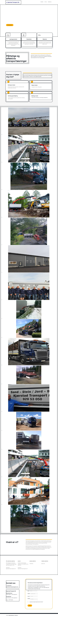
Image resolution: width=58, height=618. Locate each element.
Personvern (16, 615)
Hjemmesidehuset (11, 615)
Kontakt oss (49, 1)
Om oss (46, 1)
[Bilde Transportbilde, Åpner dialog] (29, 134)
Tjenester (42, 1)
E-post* (29, 596)
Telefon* (29, 593)
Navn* (28, 590)
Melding (29, 598)
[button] (9, 25)
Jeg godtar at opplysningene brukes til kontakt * (36, 601)
